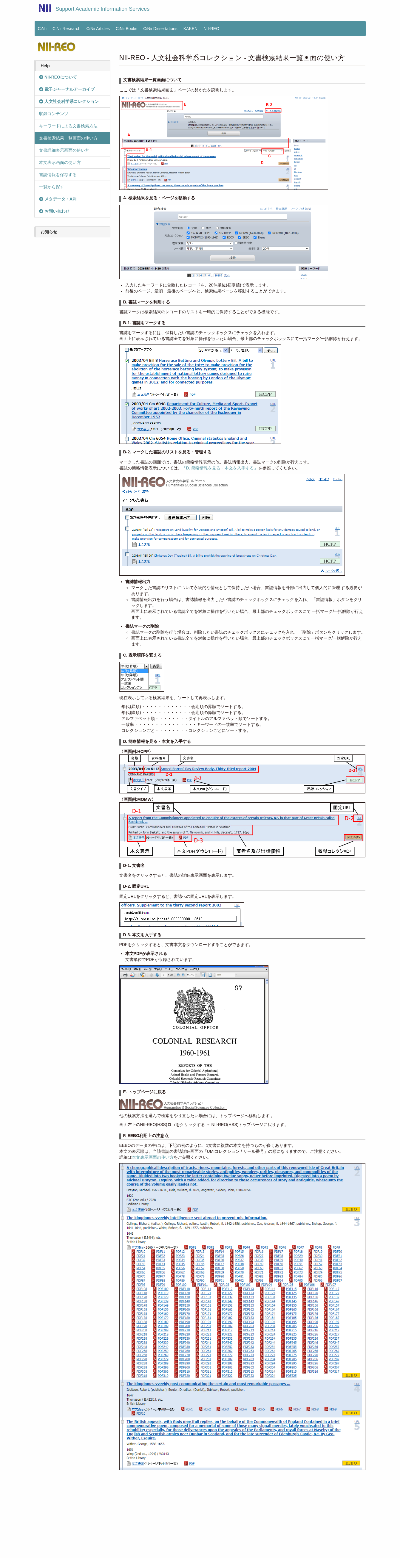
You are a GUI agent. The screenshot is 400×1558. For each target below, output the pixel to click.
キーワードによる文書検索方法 (68, 125)
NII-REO (211, 28)
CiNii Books (126, 28)
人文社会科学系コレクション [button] (69, 101)
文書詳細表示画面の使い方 (64, 150)
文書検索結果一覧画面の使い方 (68, 138)
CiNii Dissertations (160, 28)
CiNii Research (66, 28)
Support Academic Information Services (102, 9)
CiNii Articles (98, 28)
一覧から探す (51, 186)
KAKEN (190, 28)
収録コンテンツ (53, 113)
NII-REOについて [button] (58, 77)
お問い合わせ (54, 211)
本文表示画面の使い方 (60, 162)
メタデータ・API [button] (57, 199)
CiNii (42, 28)
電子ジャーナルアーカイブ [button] (67, 89)
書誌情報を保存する (58, 174)
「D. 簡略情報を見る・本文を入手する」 (220, 468)
